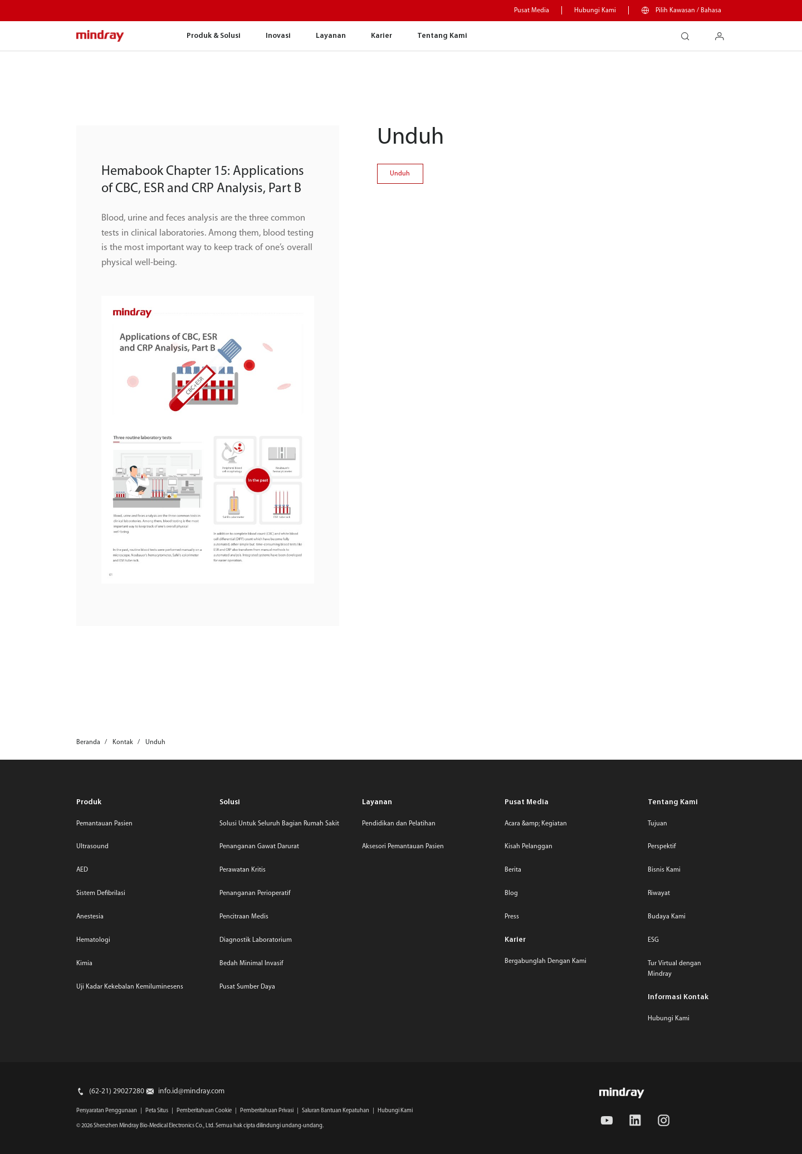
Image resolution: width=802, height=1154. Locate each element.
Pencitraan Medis (243, 916)
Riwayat (659, 893)
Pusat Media (531, 10)
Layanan (331, 36)
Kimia (84, 963)
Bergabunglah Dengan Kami (545, 961)
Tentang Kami (442, 36)
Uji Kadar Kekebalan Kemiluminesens (129, 987)
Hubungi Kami (595, 10)
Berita (513, 870)
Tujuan (657, 823)
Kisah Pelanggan (528, 846)
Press (512, 916)
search (689, 32)
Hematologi (93, 940)
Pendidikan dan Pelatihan (399, 823)
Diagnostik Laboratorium (255, 940)
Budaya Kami (667, 916)
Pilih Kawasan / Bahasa (688, 10)
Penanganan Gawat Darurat (259, 846)
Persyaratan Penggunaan (106, 1111)
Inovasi (278, 36)
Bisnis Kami (664, 870)
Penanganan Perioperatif (255, 893)
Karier (381, 36)
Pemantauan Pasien (104, 823)
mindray (100, 36)
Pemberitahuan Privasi (267, 1111)
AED (82, 870)
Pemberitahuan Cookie (204, 1111)
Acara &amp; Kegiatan (536, 823)
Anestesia (90, 916)
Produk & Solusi (214, 36)
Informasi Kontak (678, 997)
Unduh (400, 173)
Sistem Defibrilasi (100, 893)
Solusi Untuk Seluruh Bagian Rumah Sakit (279, 823)
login (724, 32)
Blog (511, 893)
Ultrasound (92, 846)
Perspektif (662, 846)
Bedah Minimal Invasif (251, 963)
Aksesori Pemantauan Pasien (403, 846)
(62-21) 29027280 (116, 1091)
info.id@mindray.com (191, 1091)
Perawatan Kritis (242, 870)
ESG (653, 940)
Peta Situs (156, 1111)
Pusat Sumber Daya (247, 987)
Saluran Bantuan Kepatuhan (335, 1111)
